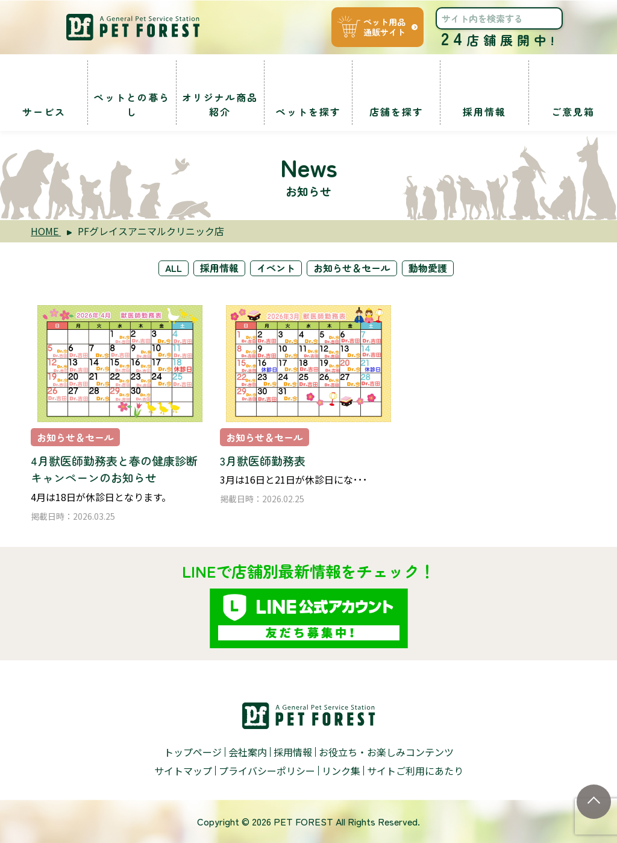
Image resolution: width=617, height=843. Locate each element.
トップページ (193, 752)
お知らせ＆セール (352, 268)
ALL (174, 268)
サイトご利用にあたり (415, 770)
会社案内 (247, 752)
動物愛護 (428, 268)
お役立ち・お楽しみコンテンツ (386, 752)
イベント (276, 268)
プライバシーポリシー (267, 770)
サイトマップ (183, 770)
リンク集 (341, 770)
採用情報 (220, 268)
